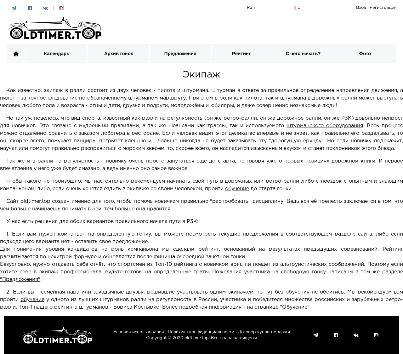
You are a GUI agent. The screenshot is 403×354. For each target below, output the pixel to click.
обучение (237, 188)
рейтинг (208, 249)
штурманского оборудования (325, 125)
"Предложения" (20, 279)
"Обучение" (294, 307)
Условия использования (138, 332)
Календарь (57, 53)
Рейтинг (241, 53)
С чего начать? (303, 53)
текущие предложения (248, 234)
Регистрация (383, 7)
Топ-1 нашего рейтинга (48, 307)
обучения (297, 292)
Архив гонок (118, 53)
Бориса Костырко (136, 307)
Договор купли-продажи (264, 332)
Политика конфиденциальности (201, 332)
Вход (361, 7)
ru (249, 7)
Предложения (180, 53)
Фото (365, 53)
